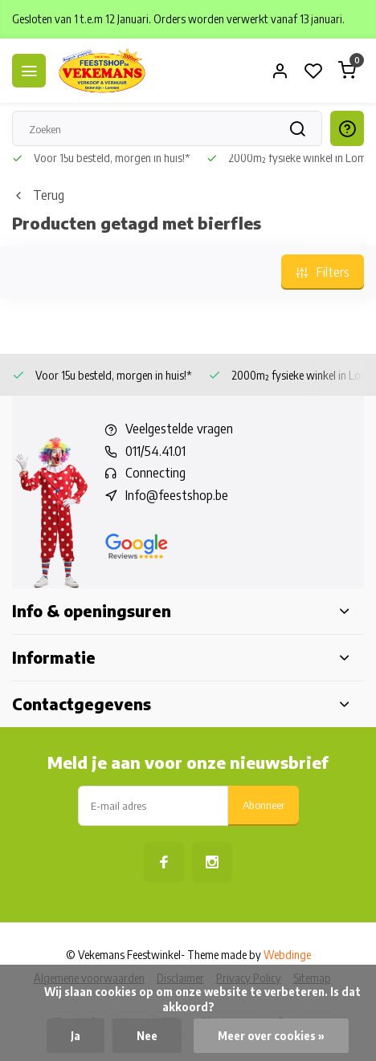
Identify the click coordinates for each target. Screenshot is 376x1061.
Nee (147, 1036)
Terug (38, 195)
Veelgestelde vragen (179, 429)
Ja (75, 1036)
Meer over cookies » (271, 1036)
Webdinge (287, 954)
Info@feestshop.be (176, 495)
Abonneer (263, 804)
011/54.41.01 (155, 451)
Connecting (155, 473)
